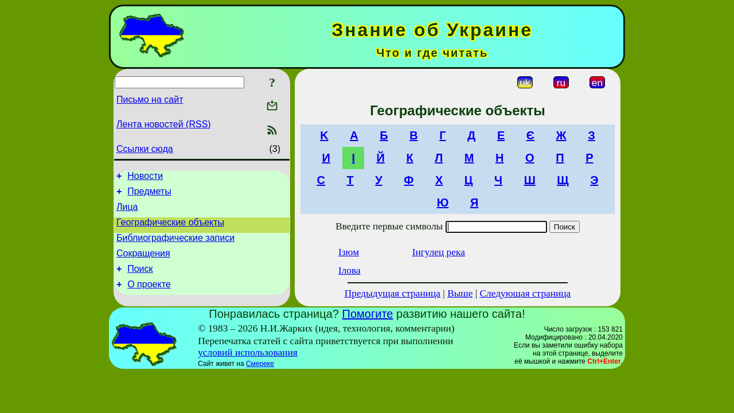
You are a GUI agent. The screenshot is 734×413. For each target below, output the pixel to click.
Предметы (149, 195)
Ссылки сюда (144, 149)
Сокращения (143, 263)
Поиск (140, 281)
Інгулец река (438, 252)
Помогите (367, 316)
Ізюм (348, 252)
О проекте (148, 298)
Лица (127, 212)
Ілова (349, 270)
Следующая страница (525, 293)
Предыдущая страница (392, 293)
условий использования (248, 355)
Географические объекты (170, 229)
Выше (460, 293)
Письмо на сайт (149, 99)
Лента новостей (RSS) (163, 124)
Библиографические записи (175, 246)
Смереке (260, 367)
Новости (145, 177)
